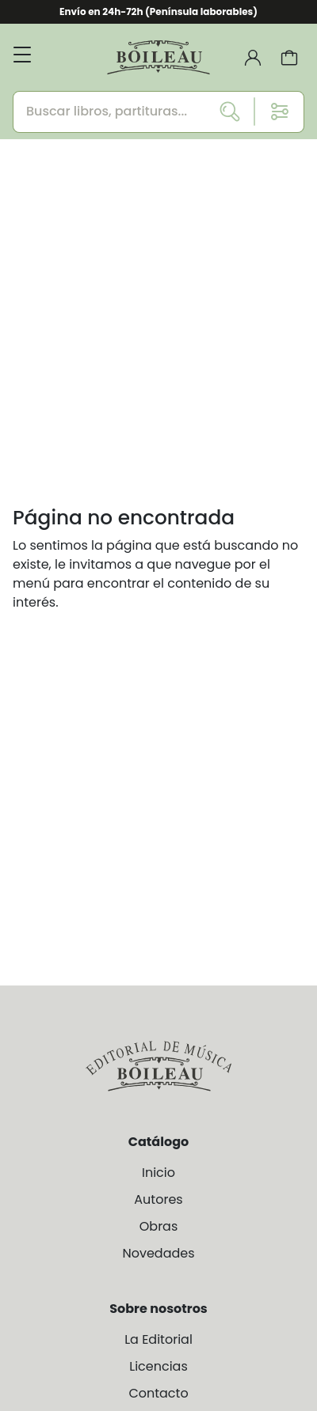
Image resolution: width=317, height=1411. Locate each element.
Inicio (158, 1172)
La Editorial (158, 1339)
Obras (158, 1226)
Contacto (158, 1393)
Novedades (158, 1253)
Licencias (158, 1366)
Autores (158, 1199)
